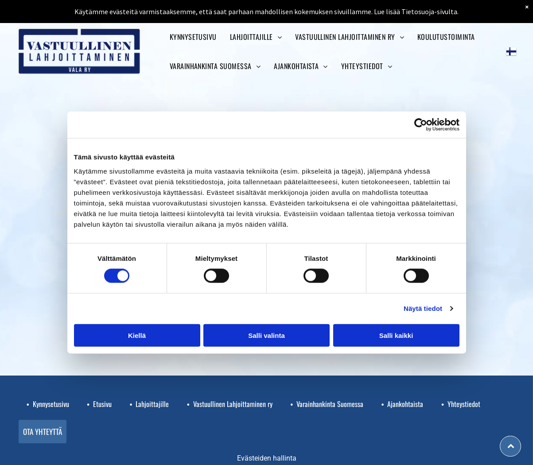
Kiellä (137, 335)
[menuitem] (193, 36)
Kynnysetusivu (51, 404)
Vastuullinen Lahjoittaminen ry (232, 404)
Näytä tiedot (423, 308)
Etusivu (102, 404)
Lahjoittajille (152, 404)
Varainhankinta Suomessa (329, 404)
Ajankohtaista (405, 404)
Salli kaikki (396, 335)
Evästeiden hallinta (266, 458)
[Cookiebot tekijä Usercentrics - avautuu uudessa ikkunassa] (420, 125)
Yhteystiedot (463, 404)
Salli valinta (266, 335)
